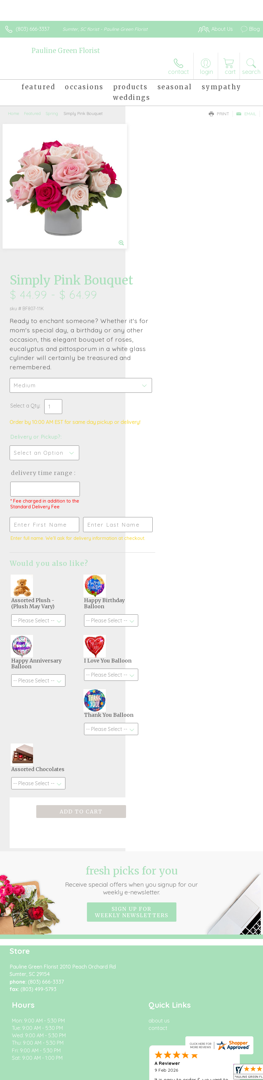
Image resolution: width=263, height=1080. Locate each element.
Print (219, 114)
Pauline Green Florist (65, 51)
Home (13, 113)
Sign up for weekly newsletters (131, 819)
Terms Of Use (24, 1065)
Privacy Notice (62, 1065)
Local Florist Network (107, 1065)
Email (246, 114)
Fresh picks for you (132, 787)
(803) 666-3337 (32, 29)
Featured (32, 113)
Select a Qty (150, 264)
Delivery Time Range (156, 345)
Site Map (147, 1065)
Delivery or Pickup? (161, 302)
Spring (52, 113)
